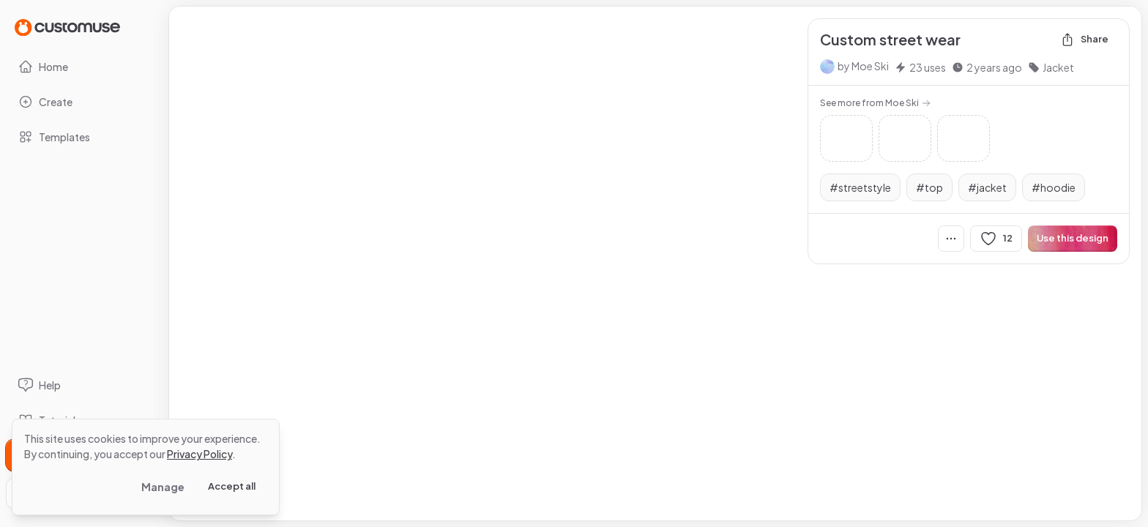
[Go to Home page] (67, 27)
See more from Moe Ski (875, 102)
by (863, 66)
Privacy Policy (199, 453)
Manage (162, 486)
